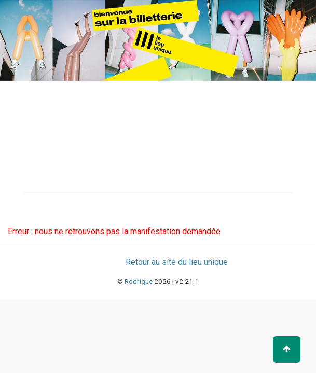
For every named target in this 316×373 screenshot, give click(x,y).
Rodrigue (139, 281)
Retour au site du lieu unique (177, 262)
